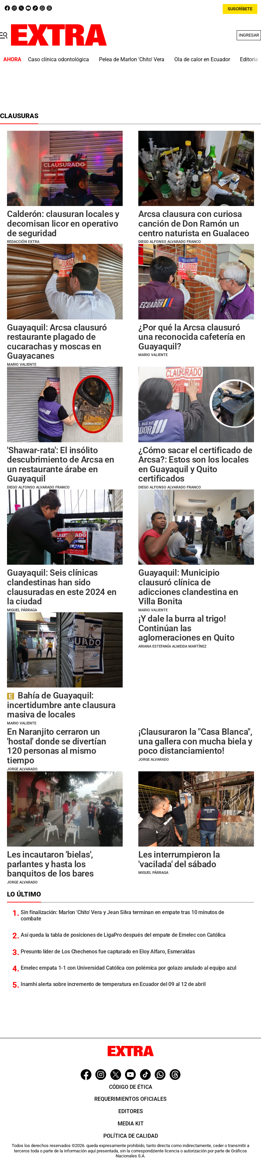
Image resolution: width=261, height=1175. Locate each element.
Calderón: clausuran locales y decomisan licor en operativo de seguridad (63, 223)
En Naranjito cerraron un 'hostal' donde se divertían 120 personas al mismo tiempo (56, 746)
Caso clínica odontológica (58, 59)
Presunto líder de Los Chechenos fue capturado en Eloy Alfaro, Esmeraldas (108, 951)
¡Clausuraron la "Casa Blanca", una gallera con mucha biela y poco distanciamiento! (195, 741)
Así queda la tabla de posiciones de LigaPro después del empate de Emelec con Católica (123, 935)
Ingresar (249, 35)
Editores (130, 1111)
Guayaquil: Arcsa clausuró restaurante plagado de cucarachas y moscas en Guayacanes (57, 341)
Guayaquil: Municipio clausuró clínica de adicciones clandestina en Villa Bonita (188, 587)
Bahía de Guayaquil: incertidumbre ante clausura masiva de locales (61, 704)
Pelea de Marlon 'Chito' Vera (131, 59)
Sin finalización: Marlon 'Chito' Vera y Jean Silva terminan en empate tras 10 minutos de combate (122, 915)
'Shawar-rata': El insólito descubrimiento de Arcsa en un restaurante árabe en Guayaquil (60, 464)
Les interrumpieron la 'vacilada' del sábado (179, 859)
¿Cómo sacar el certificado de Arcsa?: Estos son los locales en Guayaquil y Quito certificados (195, 464)
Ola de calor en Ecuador (202, 59)
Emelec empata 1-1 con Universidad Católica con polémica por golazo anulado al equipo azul (128, 968)
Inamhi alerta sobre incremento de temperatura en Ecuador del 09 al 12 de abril (113, 984)
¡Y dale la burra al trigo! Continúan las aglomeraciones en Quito (186, 628)
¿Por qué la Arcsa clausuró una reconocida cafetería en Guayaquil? (191, 336)
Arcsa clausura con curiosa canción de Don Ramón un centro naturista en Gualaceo (193, 223)
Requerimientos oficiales (130, 1099)
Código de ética (130, 1087)
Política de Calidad (130, 1136)
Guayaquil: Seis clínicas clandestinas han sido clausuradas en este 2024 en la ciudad (62, 587)
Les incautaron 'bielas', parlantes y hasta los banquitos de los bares (50, 864)
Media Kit (131, 1123)
